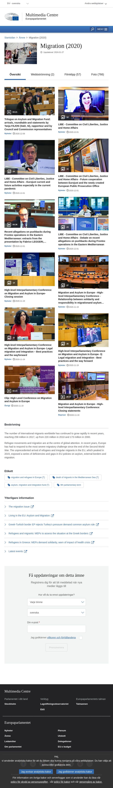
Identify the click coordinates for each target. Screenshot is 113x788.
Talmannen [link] (82, 704)
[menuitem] (17, 3)
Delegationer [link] (64, 741)
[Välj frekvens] (56, 602)
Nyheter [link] (8, 730)
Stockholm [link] (10, 704)
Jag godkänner (53, 637)
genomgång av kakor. (90, 781)
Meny (102, 29)
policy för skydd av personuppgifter (29, 781)
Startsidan (9, 37)
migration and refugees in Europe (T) (26, 477)
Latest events (15, 551)
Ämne (22, 37)
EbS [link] (42, 709)
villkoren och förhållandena (61, 637)
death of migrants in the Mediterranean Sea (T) (75, 477)
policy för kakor (62, 781)
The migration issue (19, 506)
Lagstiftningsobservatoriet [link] (54, 704)
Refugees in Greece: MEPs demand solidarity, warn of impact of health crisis (49, 542)
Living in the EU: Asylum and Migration (29, 515)
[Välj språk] (56, 612)
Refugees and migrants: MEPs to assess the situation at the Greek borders (48, 533)
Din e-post (33, 622)
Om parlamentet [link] (12, 747)
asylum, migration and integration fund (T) (28, 484)
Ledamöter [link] (10, 741)
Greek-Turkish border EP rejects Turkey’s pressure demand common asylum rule (51, 524)
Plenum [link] (62, 730)
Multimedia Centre (42, 15)
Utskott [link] (62, 736)
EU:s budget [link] (64, 747)
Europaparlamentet (36, 18)
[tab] (15, 74)
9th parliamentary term (68, 484)
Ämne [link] (7, 736)
